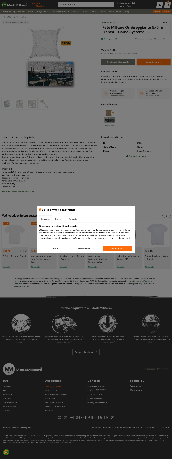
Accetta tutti (117, 248)
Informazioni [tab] (73, 219)
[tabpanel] (86, 232)
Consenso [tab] (45, 219)
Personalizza (86, 248)
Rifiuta (54, 248)
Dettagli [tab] (58, 219)
